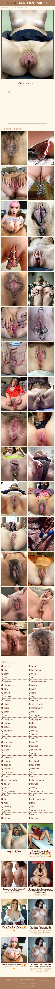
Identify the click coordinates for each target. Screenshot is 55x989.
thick (31, 803)
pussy (32, 757)
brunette (6, 731)
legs (31, 696)
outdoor (33, 727)
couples (6, 765)
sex (31, 772)
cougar (5, 761)
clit (4, 753)
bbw (4, 689)
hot (31, 677)
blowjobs (6, 719)
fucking (6, 807)
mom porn (34, 715)
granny (33, 666)
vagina (32, 814)
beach (5, 693)
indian (32, 685)
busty (5, 734)
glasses (6, 814)
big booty (6, 700)
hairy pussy (35, 670)
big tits (5, 704)
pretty (32, 753)
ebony (5, 784)
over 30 (33, 731)
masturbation (35, 708)
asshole (6, 681)
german (6, 810)
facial (5, 795)
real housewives (37, 681)
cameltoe (6, 742)
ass (4, 677)
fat (3, 799)
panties (33, 746)
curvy (5, 776)
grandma (6, 818)
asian (5, 674)
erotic (5, 788)
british (5, 727)
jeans (32, 689)
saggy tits (34, 765)
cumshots (7, 772)
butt (4, 738)
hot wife (33, 818)
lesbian (33, 700)
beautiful (6, 696)
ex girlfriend (8, 791)
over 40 (33, 734)
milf (31, 712)
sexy (31, 776)
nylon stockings (37, 799)
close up (6, 757)
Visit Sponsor (25, 83)
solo (31, 795)
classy (5, 750)
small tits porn (36, 791)
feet (4, 803)
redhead (33, 761)
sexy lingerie (35, 704)
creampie (7, 769)
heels (32, 674)
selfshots (34, 769)
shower (33, 784)
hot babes (7, 685)
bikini (5, 708)
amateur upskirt (37, 810)
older (32, 723)
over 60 (33, 742)
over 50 (33, 738)
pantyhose (34, 750)
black (5, 712)
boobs (5, 723)
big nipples (34, 719)
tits (31, 807)
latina (32, 693)
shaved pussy (36, 780)
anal (4, 670)
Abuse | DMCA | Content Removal (20, 980)
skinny (32, 788)
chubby (6, 746)
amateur (6, 666)
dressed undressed (11, 780)
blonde (5, 715)
